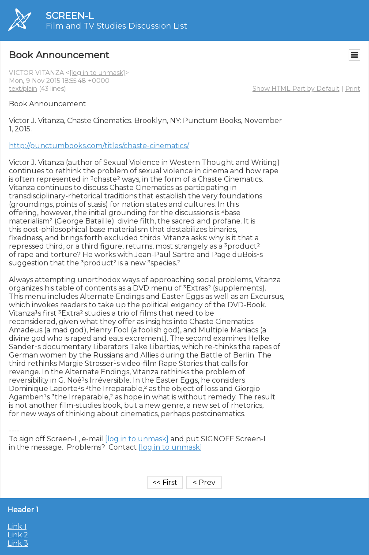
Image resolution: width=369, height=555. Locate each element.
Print (352, 89)
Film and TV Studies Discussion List (116, 26)
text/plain (23, 89)
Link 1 (17, 526)
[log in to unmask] (97, 73)
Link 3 (18, 543)
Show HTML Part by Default (295, 89)
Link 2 (18, 535)
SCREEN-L (70, 15)
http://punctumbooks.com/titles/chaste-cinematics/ (99, 146)
